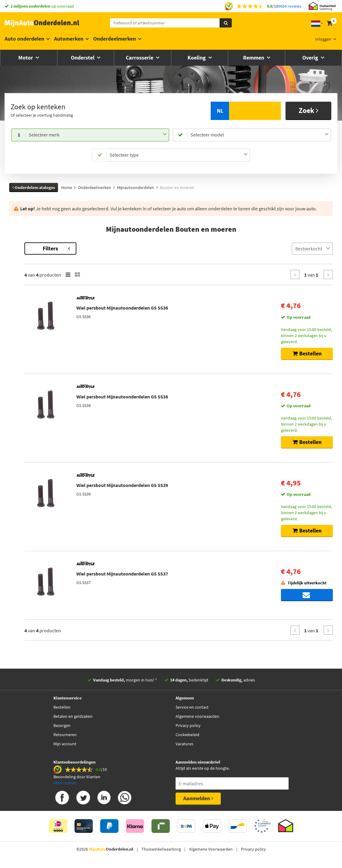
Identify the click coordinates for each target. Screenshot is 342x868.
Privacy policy (188, 725)
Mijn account (64, 743)
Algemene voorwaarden (197, 716)
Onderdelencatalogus (33, 187)
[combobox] (97, 135)
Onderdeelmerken (114, 38)
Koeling (197, 57)
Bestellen (62, 707)
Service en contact (192, 707)
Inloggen (323, 39)
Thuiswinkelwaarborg (161, 849)
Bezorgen (62, 725)
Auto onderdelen (24, 38)
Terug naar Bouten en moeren (38, 245)
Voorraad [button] (24, 273)
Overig (310, 57)
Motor (26, 57)
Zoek (308, 110)
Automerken (68, 38)
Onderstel (83, 57)
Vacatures (184, 743)
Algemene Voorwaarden (211, 849)
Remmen (254, 57)
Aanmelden (198, 798)
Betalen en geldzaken (73, 716)
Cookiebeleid (187, 734)
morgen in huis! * (125, 680)
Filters (126, 248)
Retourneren (65, 734)
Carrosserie (140, 57)
